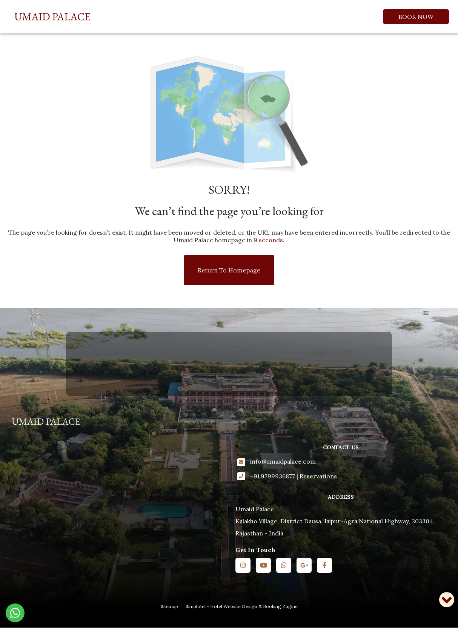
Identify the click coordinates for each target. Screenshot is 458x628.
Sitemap (169, 606)
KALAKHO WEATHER (229, 364)
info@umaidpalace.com (283, 461)
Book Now (415, 16)
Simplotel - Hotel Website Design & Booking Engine (242, 606)
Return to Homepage (229, 270)
